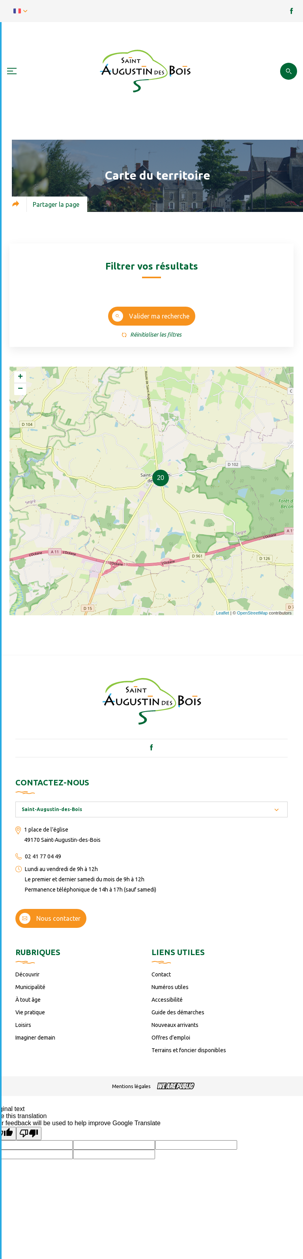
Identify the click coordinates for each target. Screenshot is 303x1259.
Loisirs (23, 1025)
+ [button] (20, 377)
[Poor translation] (28, 1133)
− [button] (20, 389)
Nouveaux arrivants (175, 1025)
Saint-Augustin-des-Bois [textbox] (52, 809)
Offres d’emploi (171, 1037)
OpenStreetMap (252, 613)
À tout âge (28, 1000)
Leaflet (222, 613)
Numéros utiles (170, 987)
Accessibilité (167, 1000)
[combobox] (151, 809)
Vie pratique (30, 1012)
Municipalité (30, 987)
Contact (161, 974)
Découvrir (27, 974)
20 (160, 477)
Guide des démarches (178, 1012)
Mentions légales (131, 1086)
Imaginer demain (35, 1037)
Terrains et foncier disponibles (189, 1050)
